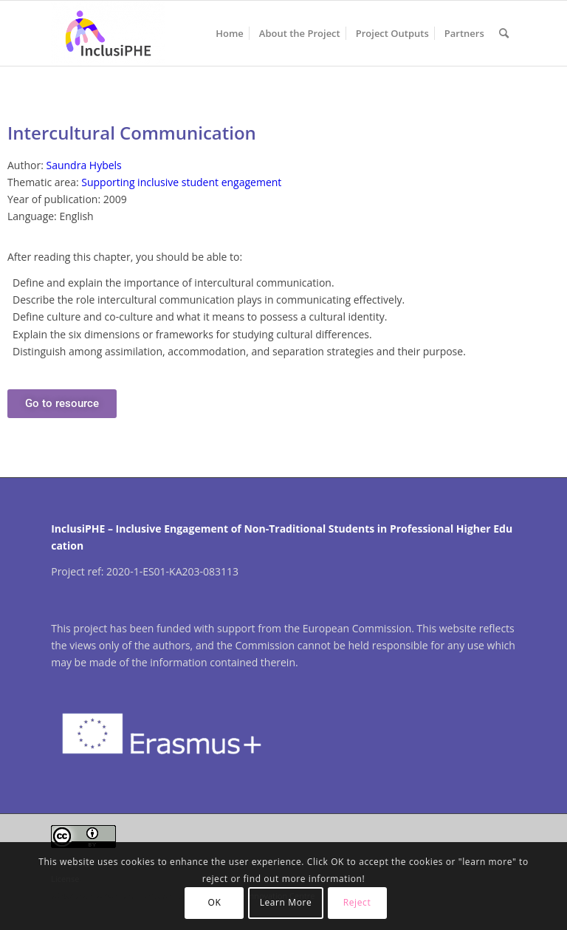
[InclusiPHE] (108, 33)
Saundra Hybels (83, 165)
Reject (357, 902)
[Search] (504, 33)
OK (214, 902)
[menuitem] (229, 33)
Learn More (286, 902)
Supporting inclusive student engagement (181, 182)
